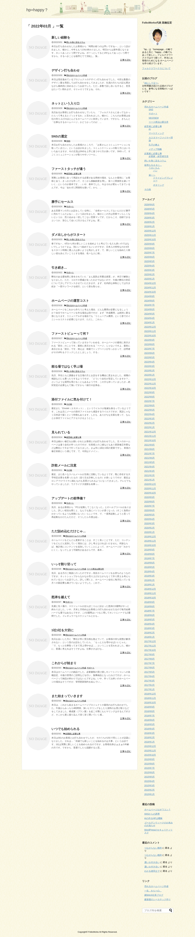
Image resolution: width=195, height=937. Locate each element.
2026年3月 (149, 217)
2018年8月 (149, 606)
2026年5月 (149, 209)
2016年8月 (149, 711)
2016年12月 (150, 694)
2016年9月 (149, 707)
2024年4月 (149, 318)
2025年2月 (149, 274)
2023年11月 (150, 331)
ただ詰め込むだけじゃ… (68, 531)
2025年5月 (149, 261)
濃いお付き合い (152, 862)
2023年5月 (149, 357)
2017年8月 (149, 659)
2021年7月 (149, 453)
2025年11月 (150, 235)
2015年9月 (149, 759)
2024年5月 (149, 313)
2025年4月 (149, 265)
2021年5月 (149, 462)
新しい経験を (60, 37)
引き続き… (59, 267)
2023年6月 (149, 353)
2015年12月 (150, 746)
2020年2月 (149, 528)
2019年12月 (150, 536)
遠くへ (152, 175)
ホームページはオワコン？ (157, 809)
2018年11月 (150, 593)
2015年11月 (150, 750)
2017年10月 (150, 650)
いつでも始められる (65, 729)
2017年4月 (149, 676)
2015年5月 (149, 777)
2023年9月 (149, 340)
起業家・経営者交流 (158, 156)
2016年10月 (150, 702)
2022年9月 (149, 392)
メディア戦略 (155, 149)
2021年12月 (150, 431)
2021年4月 (149, 466)
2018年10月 (150, 597)
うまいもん (154, 168)
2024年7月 (149, 305)
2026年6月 (149, 204)
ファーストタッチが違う (68, 169)
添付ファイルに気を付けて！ (71, 399)
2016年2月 (149, 737)
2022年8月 (149, 396)
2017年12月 (150, 641)
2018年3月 (149, 628)
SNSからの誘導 (152, 814)
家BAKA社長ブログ (153, 895)
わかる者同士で (152, 871)
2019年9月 (149, 549)
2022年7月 (149, 401)
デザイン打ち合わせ (65, 70)
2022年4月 (149, 414)
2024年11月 (150, 287)
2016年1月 (149, 742)
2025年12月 (150, 230)
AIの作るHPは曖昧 (153, 818)
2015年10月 (150, 755)
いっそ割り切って (63, 564)
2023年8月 (149, 344)
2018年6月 (149, 615)
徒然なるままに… (153, 165)
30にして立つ (151, 83)
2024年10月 (150, 292)
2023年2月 (149, 370)
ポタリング (158, 185)
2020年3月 (149, 523)
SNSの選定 (59, 136)
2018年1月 (149, 637)
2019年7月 (149, 558)
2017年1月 (149, 689)
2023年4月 (149, 362)
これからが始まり (63, 663)
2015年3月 (149, 785)
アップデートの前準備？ (68, 498)
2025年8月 (149, 248)
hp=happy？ (37, 10)
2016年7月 (149, 715)
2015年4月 (149, 781)
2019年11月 (150, 541)
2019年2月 (149, 580)
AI (150, 129)
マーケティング (156, 133)
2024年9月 (149, 296)
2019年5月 (149, 567)
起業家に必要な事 (72, 734)
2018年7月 (149, 611)
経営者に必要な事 (73, 174)
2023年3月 (149, 366)
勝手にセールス (62, 201)
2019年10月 (150, 545)
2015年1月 (149, 794)
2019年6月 (149, 562)
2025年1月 (149, 279)
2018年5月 (149, 619)
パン (155, 170)
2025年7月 (149, 252)
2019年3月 (149, 576)
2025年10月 (150, 239)
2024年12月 (150, 283)
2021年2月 (149, 475)
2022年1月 (149, 427)
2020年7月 (149, 506)
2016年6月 (149, 720)
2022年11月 (150, 383)
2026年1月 (149, 226)
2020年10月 (150, 493)
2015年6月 (149, 772)
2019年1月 (149, 584)
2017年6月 (149, 667)
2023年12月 (150, 327)
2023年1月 (149, 375)
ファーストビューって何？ (70, 333)
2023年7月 (149, 348)
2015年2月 (149, 790)
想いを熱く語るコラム (75, 42)
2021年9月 (149, 445)
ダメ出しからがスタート (68, 234)
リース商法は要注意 (95, 569)
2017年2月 (149, 685)
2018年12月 (150, 589)
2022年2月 (149, 423)
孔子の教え (154, 145)
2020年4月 (149, 519)
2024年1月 (149, 322)
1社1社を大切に (62, 630)
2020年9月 (149, 497)
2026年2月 (149, 222)
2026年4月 (149, 213)
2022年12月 (150, 379)
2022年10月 (150, 388)
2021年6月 (149, 458)
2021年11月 (150, 436)
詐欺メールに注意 (63, 465)
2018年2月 (149, 632)
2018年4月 (149, 624)
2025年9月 (149, 244)
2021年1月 (149, 479)
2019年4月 (149, 571)
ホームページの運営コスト (70, 300)
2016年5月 (149, 724)
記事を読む (125, 60)
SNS (68, 141)
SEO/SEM (154, 118)
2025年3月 (149, 270)
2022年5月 (149, 410)
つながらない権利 (153, 848)
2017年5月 (149, 672)
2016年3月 (149, 733)
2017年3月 (149, 680)
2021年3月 (149, 471)
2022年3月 (149, 418)
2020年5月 (149, 514)
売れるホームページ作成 (76, 75)
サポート (70, 206)
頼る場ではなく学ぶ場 (67, 366)
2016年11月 (150, 698)
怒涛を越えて (60, 597)
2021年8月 (149, 449)
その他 (69, 404)
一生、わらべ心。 (153, 890)
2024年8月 (149, 300)
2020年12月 (150, 484)
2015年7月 (149, 768)
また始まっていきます (67, 696)
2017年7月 (149, 663)
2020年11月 (150, 488)
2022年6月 (149, 405)
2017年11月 (150, 645)
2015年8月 (149, 763)
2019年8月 (149, 554)
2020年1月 (149, 532)
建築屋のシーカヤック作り (157, 899)
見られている (60, 432)
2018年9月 (149, 602)
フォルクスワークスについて (156, 68)
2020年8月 (149, 501)
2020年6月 (149, 510)
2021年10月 (150, 440)
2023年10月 (150, 335)
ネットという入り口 (65, 103)
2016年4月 (149, 728)
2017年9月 (149, 654)
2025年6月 (149, 257)
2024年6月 (149, 309)
